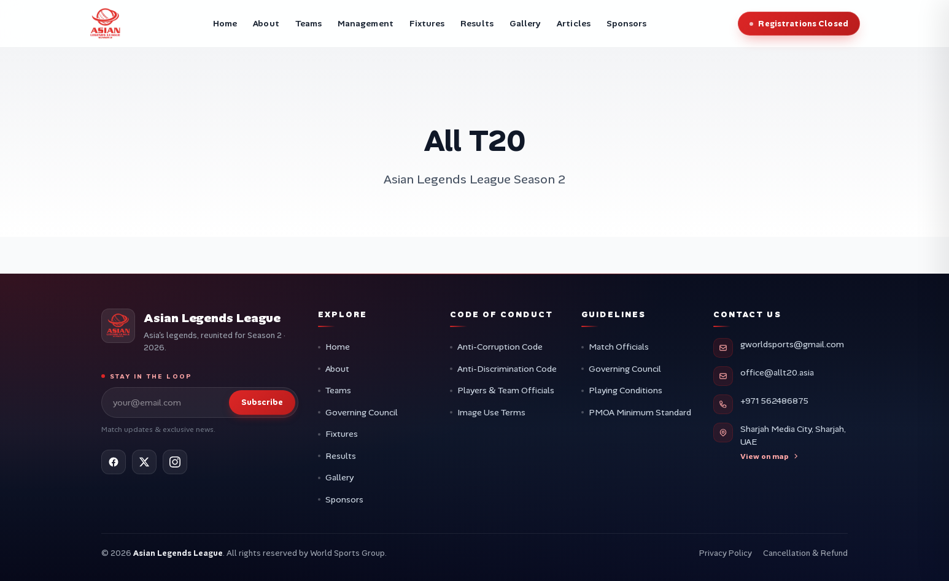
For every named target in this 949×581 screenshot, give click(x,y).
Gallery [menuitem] (525, 23)
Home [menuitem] (225, 23)
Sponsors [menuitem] (626, 23)
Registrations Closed (803, 23)
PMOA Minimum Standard (640, 412)
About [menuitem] (266, 23)
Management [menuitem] (365, 23)
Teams (338, 390)
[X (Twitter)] (144, 462)
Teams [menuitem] (308, 23)
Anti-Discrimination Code (507, 368)
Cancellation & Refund (805, 553)
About (337, 368)
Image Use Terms (491, 412)
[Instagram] (175, 462)
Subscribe (262, 402)
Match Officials (619, 346)
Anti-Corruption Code (500, 346)
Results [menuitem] (477, 23)
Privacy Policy (725, 553)
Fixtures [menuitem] (427, 23)
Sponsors (344, 499)
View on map (769, 456)
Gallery (339, 477)
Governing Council (361, 412)
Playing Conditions (625, 390)
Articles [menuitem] (574, 23)
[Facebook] (113, 462)
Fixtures (341, 433)
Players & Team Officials (505, 390)
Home (337, 346)
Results (340, 455)
